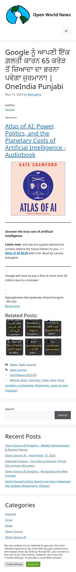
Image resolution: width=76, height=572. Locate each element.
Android (10, 514)
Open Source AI (15, 537)
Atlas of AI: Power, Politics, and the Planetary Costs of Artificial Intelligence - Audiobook (35, 140)
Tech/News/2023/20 (23, 375)
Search (9, 409)
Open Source (27, 364)
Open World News (52, 14)
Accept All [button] (33, 564)
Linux (8, 520)
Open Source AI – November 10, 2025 (30, 455)
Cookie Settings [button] (14, 564)
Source (9, 109)
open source (18, 370)
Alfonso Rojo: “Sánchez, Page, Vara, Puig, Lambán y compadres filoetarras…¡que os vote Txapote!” (36, 385)
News (13, 364)
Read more (12, 306)
